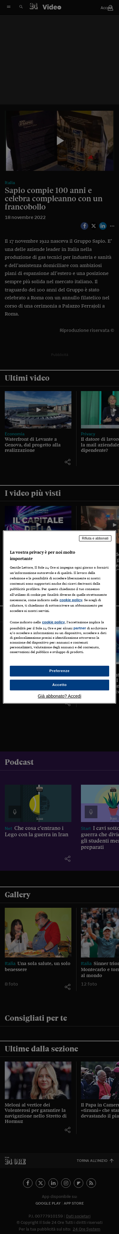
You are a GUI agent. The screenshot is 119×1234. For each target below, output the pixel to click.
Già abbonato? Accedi (59, 696)
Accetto (59, 685)
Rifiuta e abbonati (95, 538)
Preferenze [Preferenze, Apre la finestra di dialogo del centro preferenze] (60, 671)
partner (79, 628)
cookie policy (70, 600)
